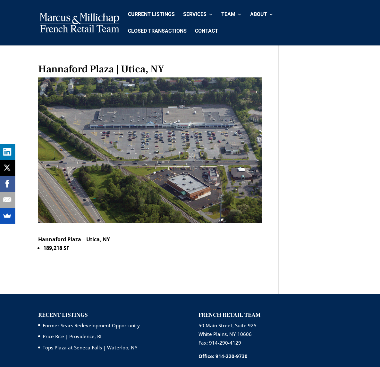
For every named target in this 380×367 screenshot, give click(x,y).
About (258, 14)
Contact (206, 31)
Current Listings (151, 14)
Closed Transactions (157, 31)
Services (195, 14)
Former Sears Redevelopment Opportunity (91, 325)
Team (228, 14)
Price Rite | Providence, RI (72, 336)
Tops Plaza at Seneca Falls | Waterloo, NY (90, 347)
